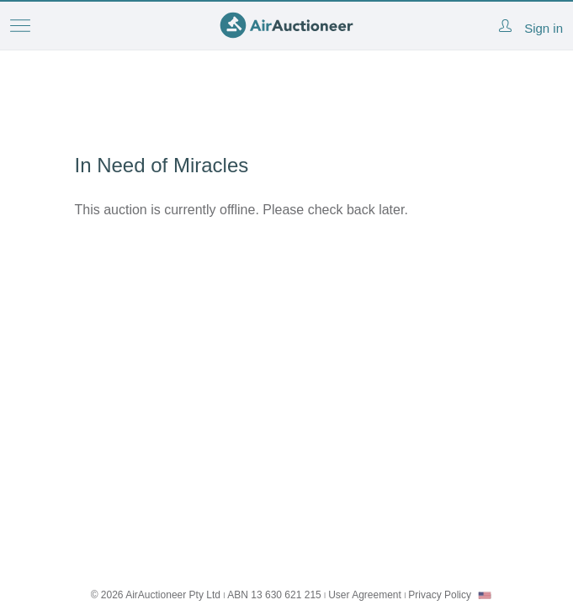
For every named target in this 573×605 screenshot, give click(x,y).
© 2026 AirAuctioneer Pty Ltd (155, 595)
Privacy (439, 595)
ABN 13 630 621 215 (274, 595)
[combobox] (484, 595)
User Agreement (364, 595)
